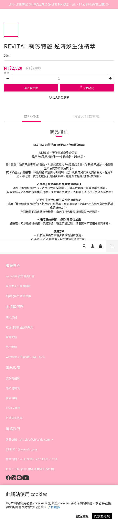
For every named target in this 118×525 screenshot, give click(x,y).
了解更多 (54, 507)
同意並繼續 (102, 516)
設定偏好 (82, 516)
